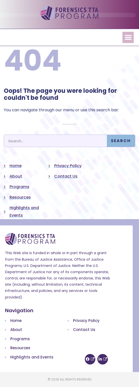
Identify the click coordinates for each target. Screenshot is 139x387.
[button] (128, 37)
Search (121, 141)
